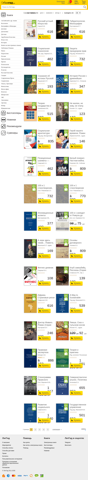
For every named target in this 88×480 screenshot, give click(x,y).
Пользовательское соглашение (12, 459)
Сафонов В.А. (42, 410)
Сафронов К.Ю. (43, 300)
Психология (5, 64)
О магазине (6, 442)
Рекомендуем (14, 126)
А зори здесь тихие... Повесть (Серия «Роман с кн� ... (46, 244)
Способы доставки (8, 450)
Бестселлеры (14, 113)
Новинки (11, 119)
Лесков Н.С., (74, 327)
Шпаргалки (5, 94)
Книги (10, 15)
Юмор (3, 105)
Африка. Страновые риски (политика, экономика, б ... (46, 299)
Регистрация (61, 1)
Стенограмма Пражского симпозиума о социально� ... (45, 381)
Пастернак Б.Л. (42, 327)
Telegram (67, 442)
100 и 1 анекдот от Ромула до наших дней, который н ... (77, 216)
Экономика (4, 100)
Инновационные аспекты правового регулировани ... (45, 216)
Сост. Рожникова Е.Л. (44, 190)
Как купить (26, 442)
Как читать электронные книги (32, 445)
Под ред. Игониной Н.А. (77, 53)
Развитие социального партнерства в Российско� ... (45, 408)
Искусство (4, 40)
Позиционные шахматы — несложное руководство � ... (46, 162)
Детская (3, 34)
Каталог (33, 13)
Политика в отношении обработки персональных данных (10, 463)
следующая (56, 429)
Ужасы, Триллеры (7, 83)
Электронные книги (50, 442)
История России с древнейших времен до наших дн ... (78, 79)
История (4, 42)
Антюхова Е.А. (74, 382)
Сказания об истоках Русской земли (45, 78)
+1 (38, 28)
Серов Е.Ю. (41, 26)
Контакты (5, 456)
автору (57, 13)
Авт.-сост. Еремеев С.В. (77, 218)
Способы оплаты (7, 448)
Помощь (25, 448)
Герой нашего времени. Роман (77, 132)
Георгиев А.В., (74, 163)
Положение (6, 467)
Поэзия (3, 56)
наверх (83, 429)
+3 (41, 28)
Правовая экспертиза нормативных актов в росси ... (45, 353)
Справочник (5, 81)
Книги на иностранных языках (11, 45)
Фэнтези (4, 92)
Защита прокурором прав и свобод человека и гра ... (78, 52)
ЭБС (2, 97)
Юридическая (5, 108)
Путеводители (5, 67)
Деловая (4, 29)
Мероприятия (6, 445)
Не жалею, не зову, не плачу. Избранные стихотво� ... (77, 107)
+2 (40, 28)
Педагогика (5, 53)
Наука (3, 51)
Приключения (5, 59)
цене (41, 13)
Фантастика (5, 86)
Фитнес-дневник (45, 268)
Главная (26, 13)
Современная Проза (7, 78)
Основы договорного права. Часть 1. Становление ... (77, 244)
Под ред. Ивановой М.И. (77, 410)
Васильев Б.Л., (43, 245)
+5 (44, 28)
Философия (5, 89)
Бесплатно (4, 23)
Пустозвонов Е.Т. (75, 26)
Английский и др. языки (9, 20)
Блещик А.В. (42, 355)
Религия (3, 70)
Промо (4, 453)
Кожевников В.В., (43, 108)
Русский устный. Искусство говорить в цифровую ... (45, 25)
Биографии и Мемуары (8, 26)
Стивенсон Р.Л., (75, 273)
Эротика (4, 103)
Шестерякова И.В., (44, 218)
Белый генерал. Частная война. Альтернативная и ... (77, 162)
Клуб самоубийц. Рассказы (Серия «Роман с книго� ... (78, 271)
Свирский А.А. (42, 163)
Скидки (3, 75)
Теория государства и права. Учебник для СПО (45, 107)
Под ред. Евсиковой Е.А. (77, 300)
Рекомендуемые (49, 448)
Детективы (4, 31)
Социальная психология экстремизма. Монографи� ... (45, 52)
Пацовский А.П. (43, 81)
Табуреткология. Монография (77, 22)
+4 (42, 28)
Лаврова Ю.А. (42, 270)
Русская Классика (7, 73)
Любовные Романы (7, 48)
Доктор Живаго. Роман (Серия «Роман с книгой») (45, 326)
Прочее (3, 62)
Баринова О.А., (75, 81)
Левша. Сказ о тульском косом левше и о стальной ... (77, 326)
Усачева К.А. (74, 245)
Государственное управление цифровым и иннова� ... (78, 408)
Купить (45, 37)
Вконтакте (68, 445)
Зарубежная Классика (8, 37)
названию (49, 13)
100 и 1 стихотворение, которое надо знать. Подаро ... (46, 189)
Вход (63, 3)
